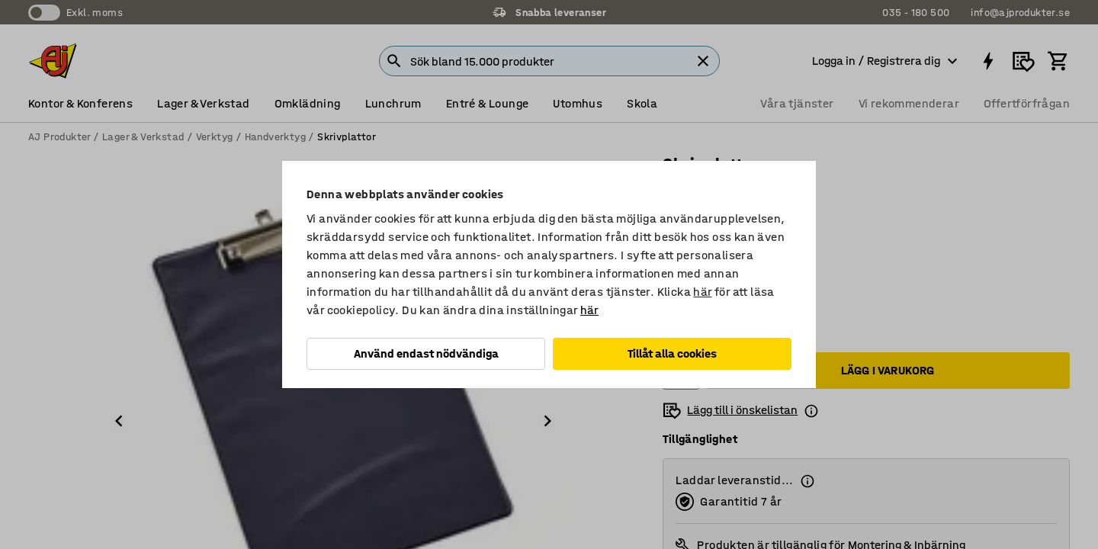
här (702, 291)
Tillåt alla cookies (672, 353)
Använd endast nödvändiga (426, 353)
